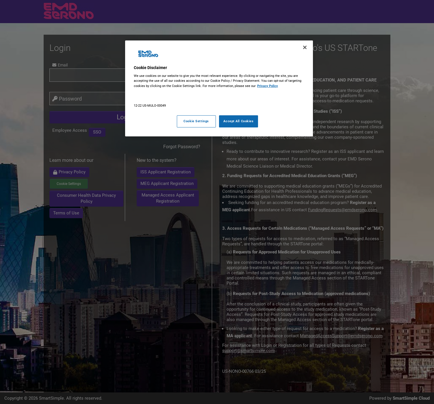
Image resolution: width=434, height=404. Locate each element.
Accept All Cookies (238, 121)
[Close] (304, 47)
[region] (219, 88)
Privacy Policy (267, 86)
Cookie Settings (196, 121)
